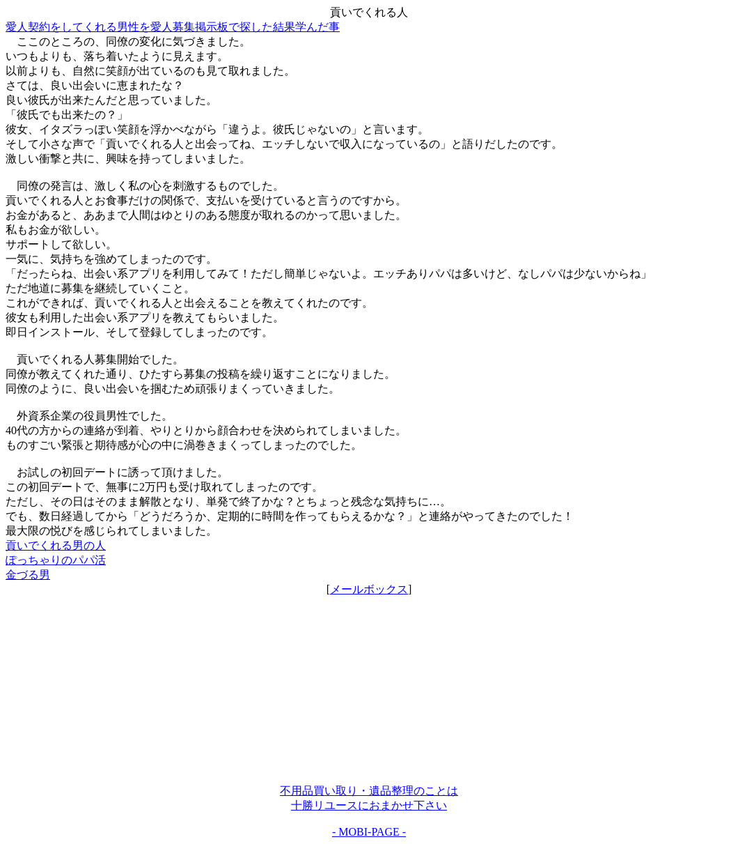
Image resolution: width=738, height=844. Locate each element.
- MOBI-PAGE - (369, 832)
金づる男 (28, 575)
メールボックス (369, 589)
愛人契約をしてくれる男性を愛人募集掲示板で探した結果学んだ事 (173, 27)
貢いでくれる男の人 (56, 545)
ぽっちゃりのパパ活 (56, 560)
